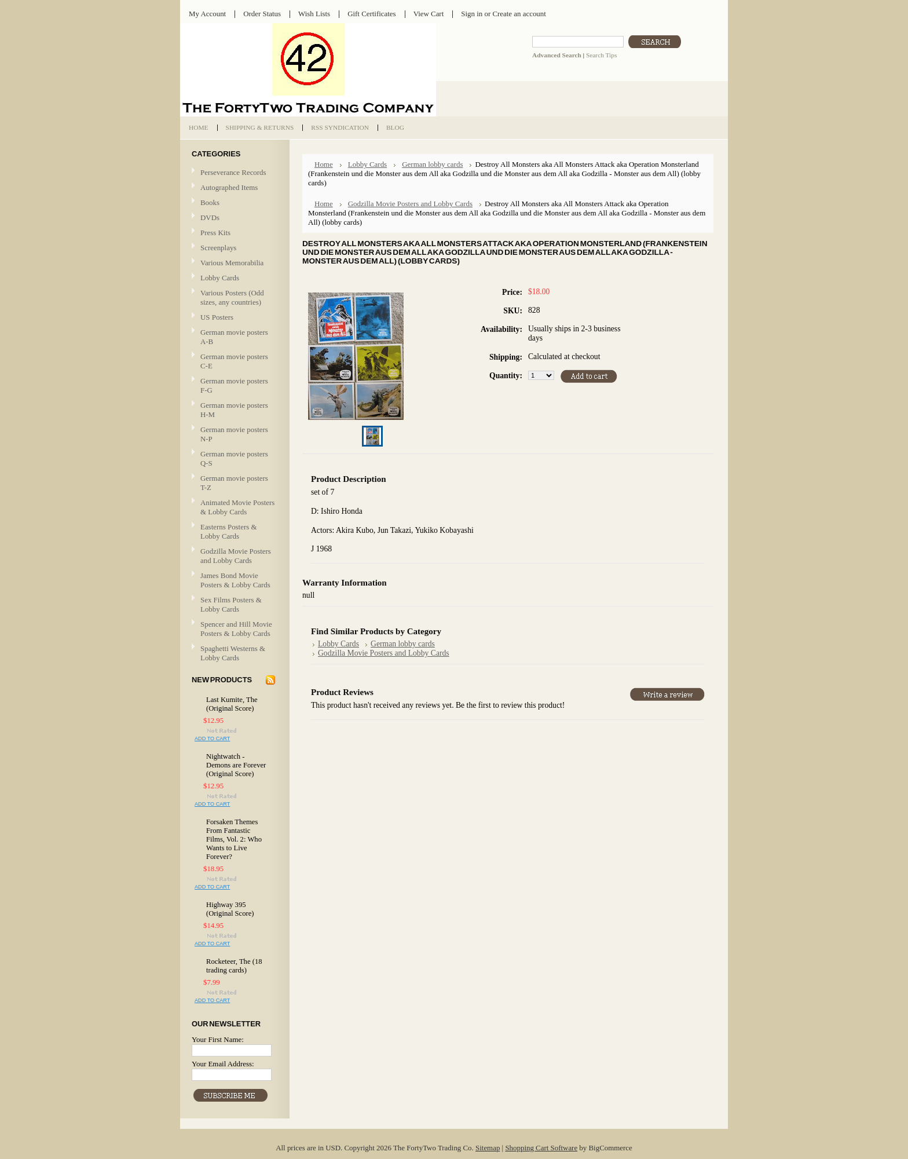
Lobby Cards (233, 278)
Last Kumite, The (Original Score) (232, 704)
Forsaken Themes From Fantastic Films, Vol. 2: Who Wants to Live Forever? (234, 839)
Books (209, 202)
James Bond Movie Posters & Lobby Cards (235, 580)
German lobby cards (432, 164)
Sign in (471, 13)
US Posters (216, 317)
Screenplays (218, 247)
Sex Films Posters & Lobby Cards (231, 604)
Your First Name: (218, 1039)
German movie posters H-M (234, 410)
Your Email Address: (223, 1063)
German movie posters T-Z (234, 483)
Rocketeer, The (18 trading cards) (234, 965)
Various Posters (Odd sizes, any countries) (232, 297)
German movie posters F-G (234, 385)
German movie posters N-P (234, 434)
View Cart (428, 13)
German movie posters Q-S (234, 458)
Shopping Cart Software (541, 1147)
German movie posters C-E (234, 361)
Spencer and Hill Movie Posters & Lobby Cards (236, 629)
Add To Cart (212, 738)
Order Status (262, 13)
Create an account (518, 13)
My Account (207, 13)
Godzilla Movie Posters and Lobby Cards (235, 556)
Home (323, 164)
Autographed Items (233, 188)
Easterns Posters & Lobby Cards (228, 531)
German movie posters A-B (234, 337)
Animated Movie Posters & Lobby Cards (237, 507)
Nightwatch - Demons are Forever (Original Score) (236, 765)
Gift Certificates (371, 13)
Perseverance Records (233, 173)
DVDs (209, 217)
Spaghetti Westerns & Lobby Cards (232, 653)
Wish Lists (314, 13)
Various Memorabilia (231, 262)
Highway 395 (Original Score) (230, 909)
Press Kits (215, 232)
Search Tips (601, 55)
